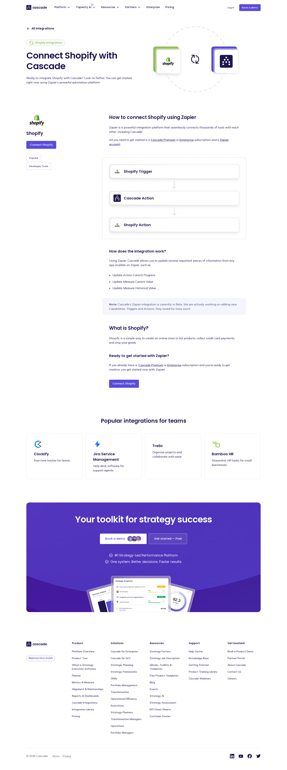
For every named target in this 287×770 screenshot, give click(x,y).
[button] (62, 7)
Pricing (169, 7)
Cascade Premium (163, 140)
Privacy (66, 756)
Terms (55, 756)
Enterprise (153, 7)
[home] (36, 7)
